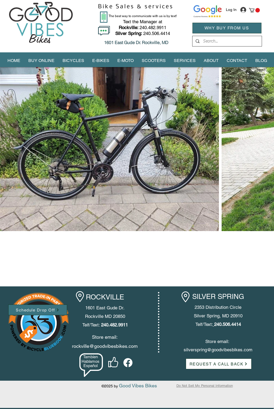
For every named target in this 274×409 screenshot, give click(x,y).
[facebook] (128, 363)
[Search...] (227, 41)
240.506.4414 (156, 33)
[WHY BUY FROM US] (226, 28)
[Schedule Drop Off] (37, 310)
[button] (254, 10)
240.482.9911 (142, 27)
